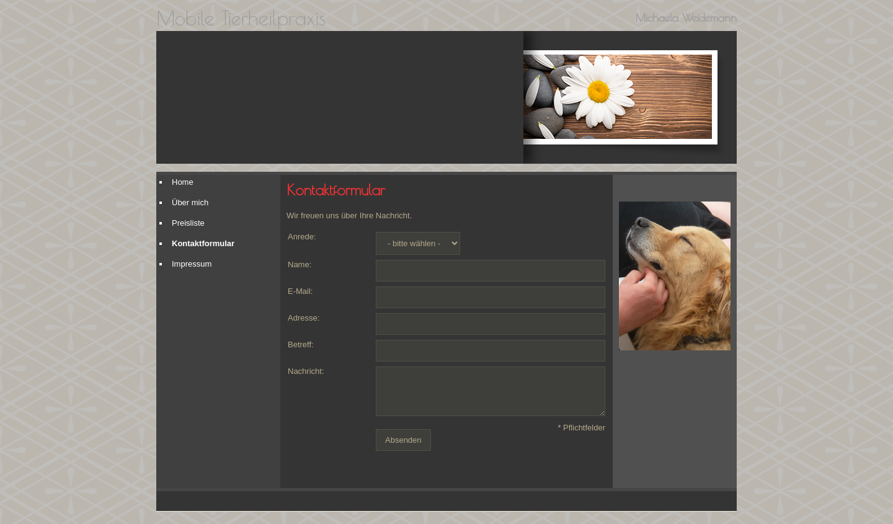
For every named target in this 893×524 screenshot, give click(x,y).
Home (182, 182)
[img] (339, 97)
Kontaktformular (203, 243)
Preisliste (188, 223)
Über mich (190, 202)
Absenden (403, 440)
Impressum (191, 264)
